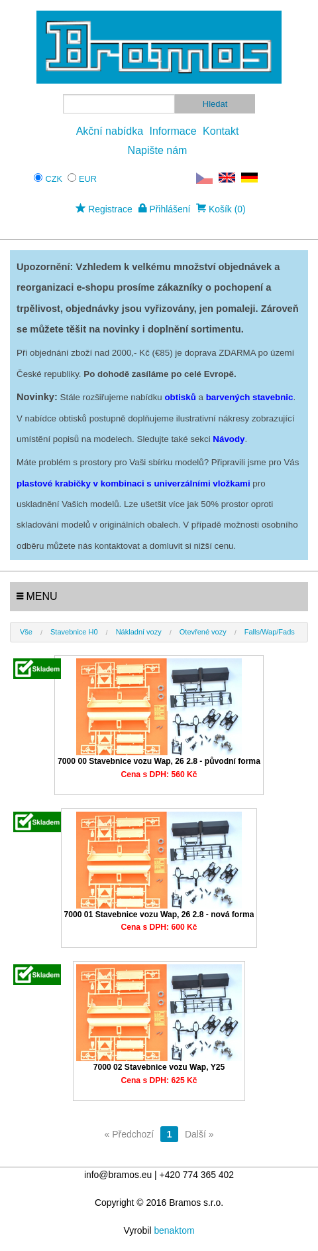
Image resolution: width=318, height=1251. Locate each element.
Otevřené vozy (203, 632)
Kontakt (220, 131)
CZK (53, 179)
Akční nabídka (109, 131)
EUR (88, 179)
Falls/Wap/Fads (269, 632)
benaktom (174, 1230)
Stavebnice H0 (74, 632)
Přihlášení (164, 209)
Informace (173, 131)
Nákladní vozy (139, 632)
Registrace (104, 209)
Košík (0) (221, 209)
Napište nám (157, 150)
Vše (26, 632)
